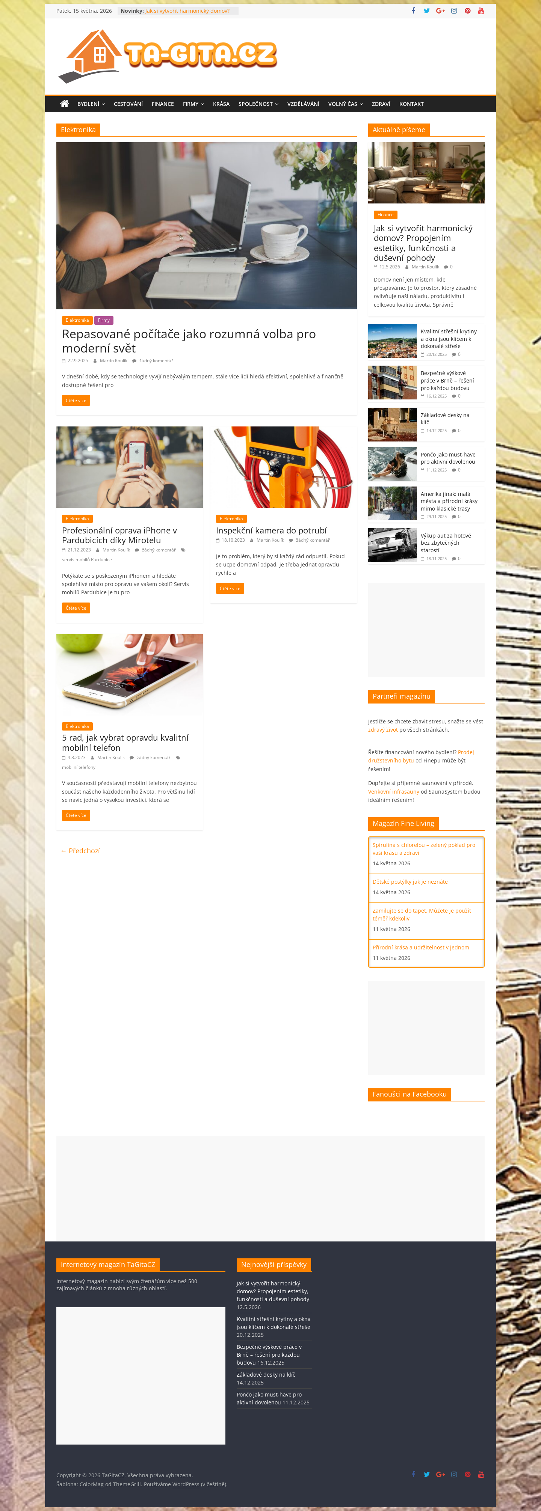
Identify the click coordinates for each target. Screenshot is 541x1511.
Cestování (128, 103)
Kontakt (411, 103)
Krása (221, 103)
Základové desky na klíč (266, 1374)
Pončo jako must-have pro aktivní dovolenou (448, 458)
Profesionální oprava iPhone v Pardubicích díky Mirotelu (119, 534)
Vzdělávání (303, 103)
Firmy (190, 103)
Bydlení (88, 103)
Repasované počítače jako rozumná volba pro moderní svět (189, 340)
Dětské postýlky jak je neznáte (410, 881)
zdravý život (383, 729)
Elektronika (77, 320)
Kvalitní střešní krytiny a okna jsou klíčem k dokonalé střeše (449, 339)
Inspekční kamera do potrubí (271, 530)
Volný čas (342, 103)
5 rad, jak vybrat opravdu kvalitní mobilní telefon (125, 742)
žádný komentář (152, 360)
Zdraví (381, 103)
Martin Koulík (114, 360)
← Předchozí (80, 850)
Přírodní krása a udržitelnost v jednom (421, 947)
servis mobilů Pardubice (87, 559)
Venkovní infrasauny (393, 791)
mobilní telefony (78, 767)
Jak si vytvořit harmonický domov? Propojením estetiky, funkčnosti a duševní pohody (423, 242)
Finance (163, 103)
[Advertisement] (426, 630)
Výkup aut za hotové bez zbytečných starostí (446, 543)
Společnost (256, 103)
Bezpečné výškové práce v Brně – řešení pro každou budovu (447, 380)
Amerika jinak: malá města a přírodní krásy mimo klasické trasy (449, 501)
